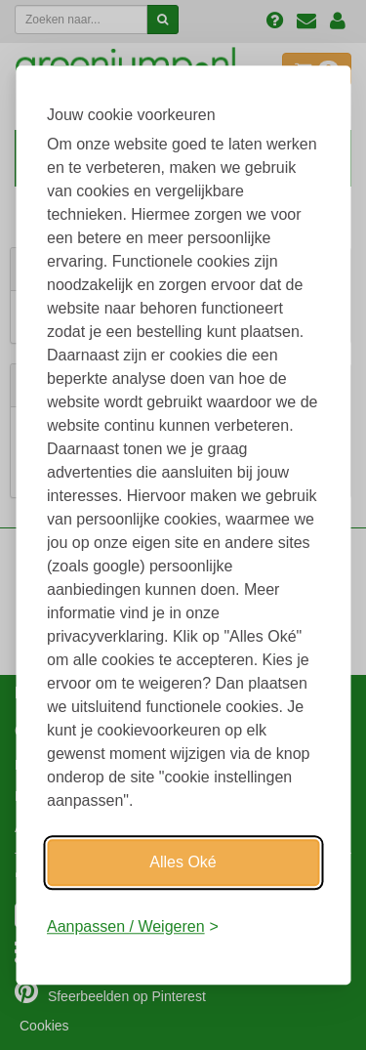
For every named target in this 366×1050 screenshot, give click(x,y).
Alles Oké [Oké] (182, 862)
